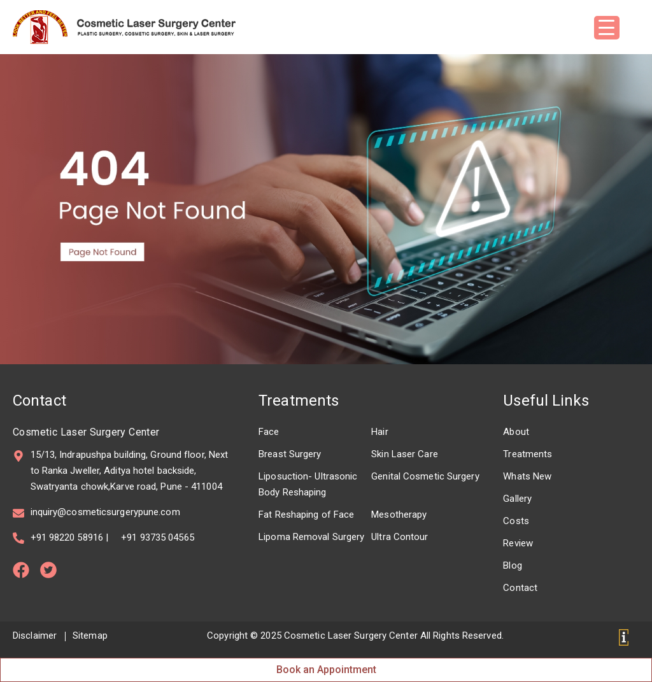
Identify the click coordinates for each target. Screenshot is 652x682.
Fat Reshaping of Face (306, 514)
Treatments (299, 400)
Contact (520, 587)
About (516, 431)
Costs (516, 521)
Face (269, 431)
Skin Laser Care (404, 454)
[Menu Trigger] (607, 27)
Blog (512, 565)
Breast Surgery (290, 454)
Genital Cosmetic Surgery (425, 476)
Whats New (527, 476)
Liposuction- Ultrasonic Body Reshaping (308, 484)
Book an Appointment (326, 670)
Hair (379, 431)
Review (518, 543)
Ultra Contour (399, 537)
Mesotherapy (399, 514)
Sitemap (90, 635)
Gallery (517, 498)
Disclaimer (35, 635)
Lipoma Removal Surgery (311, 537)
